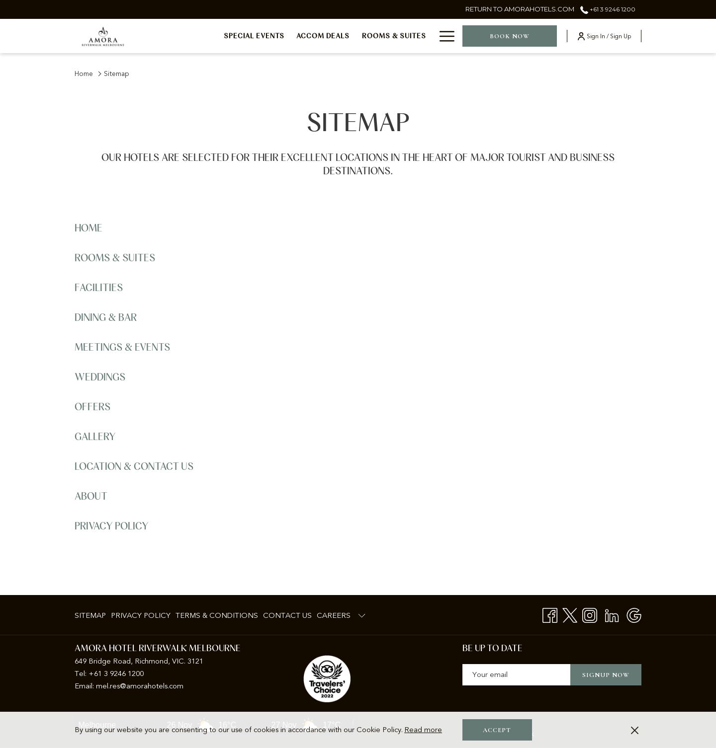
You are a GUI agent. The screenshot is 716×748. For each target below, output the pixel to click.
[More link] (443, 36)
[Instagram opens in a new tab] (589, 614)
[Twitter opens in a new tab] (569, 614)
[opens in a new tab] (327, 678)
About (91, 497)
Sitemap (90, 615)
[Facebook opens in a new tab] (549, 614)
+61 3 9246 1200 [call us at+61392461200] (607, 9)
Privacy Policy (112, 526)
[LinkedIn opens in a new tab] (612, 614)
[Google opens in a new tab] (633, 614)
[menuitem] (254, 36)
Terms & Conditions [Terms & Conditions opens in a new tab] (217, 617)
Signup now (605, 675)
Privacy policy (141, 615)
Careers (334, 615)
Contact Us (287, 615)
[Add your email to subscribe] (516, 674)
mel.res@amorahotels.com (139, 685)
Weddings (100, 377)
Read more (423, 729)
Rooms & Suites (115, 258)
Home (84, 74)
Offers (92, 407)
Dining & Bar (106, 318)
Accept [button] (497, 730)
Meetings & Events (122, 348)
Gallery (95, 437)
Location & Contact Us (134, 467)
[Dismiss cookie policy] (634, 730)
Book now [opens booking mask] (510, 36)
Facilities (99, 288)
